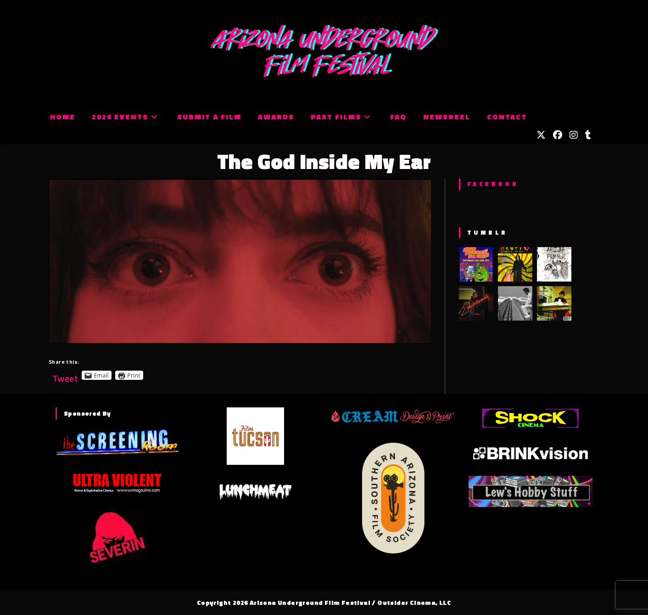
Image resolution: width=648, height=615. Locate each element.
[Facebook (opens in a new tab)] (557, 135)
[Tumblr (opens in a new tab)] (588, 135)
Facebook (492, 183)
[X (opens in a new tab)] (541, 135)
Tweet (65, 375)
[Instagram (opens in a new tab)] (573, 135)
